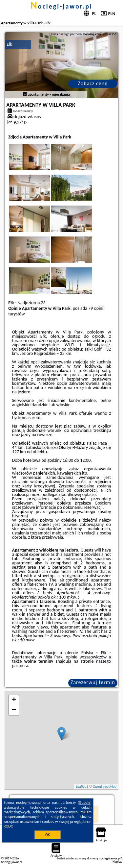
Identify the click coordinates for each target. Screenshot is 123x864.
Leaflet (81, 786)
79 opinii (96, 308)
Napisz (117, 861)
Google (85, 802)
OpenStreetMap (104, 786)
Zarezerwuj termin (93, 682)
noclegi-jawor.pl (61, 6)
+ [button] (14, 700)
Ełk (9, 44)
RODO (8, 826)
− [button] (14, 710)
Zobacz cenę (93, 83)
